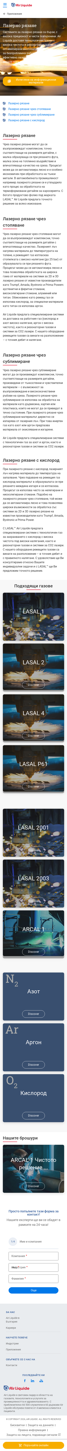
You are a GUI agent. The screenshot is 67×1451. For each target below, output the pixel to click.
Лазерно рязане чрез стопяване (29, 109)
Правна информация (32, 1430)
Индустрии (12, 1343)
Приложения (13, 1349)
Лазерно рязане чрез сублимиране (31, 114)
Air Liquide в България (12, 1320)
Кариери (11, 1327)
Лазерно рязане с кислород (26, 120)
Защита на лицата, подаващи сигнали (33, 1434)
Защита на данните (41, 1425)
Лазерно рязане (18, 103)
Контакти (11, 1365)
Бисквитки (17, 1425)
